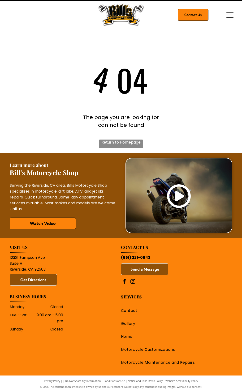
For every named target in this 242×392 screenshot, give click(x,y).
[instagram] (132, 282)
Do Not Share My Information (83, 381)
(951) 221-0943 (135, 257)
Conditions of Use (114, 381)
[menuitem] (174, 310)
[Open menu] (229, 14)
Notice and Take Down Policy (145, 381)
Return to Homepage (121, 142)
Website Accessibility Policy (181, 381)
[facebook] (124, 282)
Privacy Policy (52, 381)
